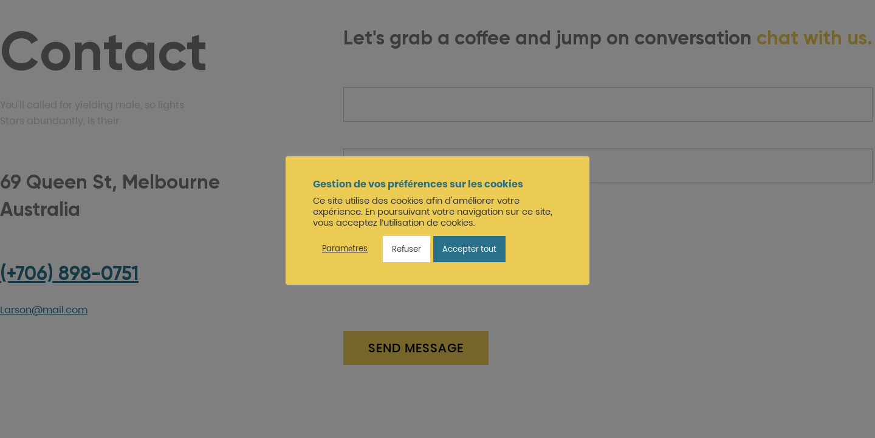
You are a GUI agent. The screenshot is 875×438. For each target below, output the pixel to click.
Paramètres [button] (345, 248)
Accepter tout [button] (469, 249)
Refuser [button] (406, 249)
